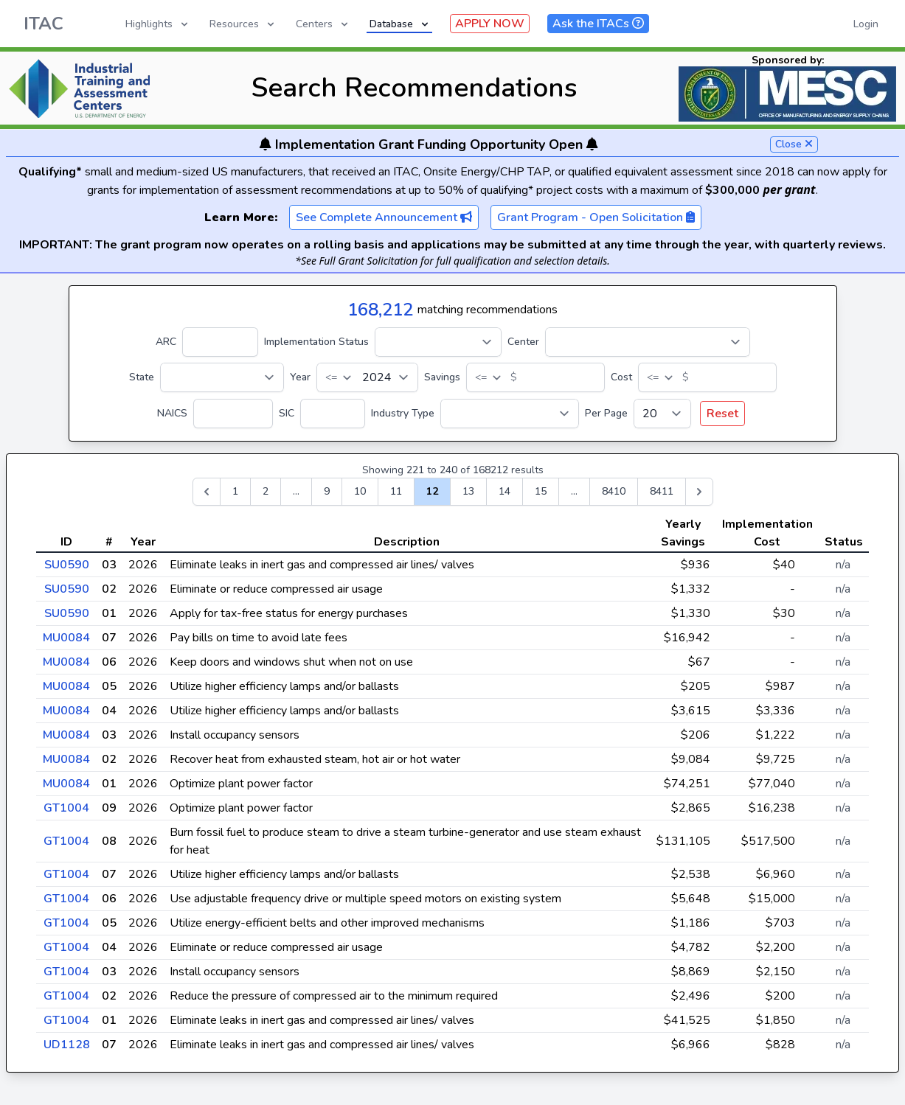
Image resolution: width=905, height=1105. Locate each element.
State (141, 377)
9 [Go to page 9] (327, 491)
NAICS (172, 413)
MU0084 (66, 638)
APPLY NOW (489, 23)
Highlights (157, 24)
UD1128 (67, 1044)
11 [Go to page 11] (396, 491)
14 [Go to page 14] (504, 491)
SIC (286, 413)
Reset (722, 413)
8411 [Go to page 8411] (661, 491)
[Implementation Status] (438, 342)
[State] (222, 377)
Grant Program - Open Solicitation (596, 217)
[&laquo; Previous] (207, 492)
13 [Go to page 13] (468, 491)
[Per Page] (662, 413)
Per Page (606, 413)
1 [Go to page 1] (235, 491)
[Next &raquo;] (699, 492)
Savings (442, 377)
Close (794, 144)
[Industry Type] (509, 413)
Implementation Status (316, 342)
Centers (323, 24)
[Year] (367, 377)
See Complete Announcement (384, 217)
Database (400, 24)
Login (865, 24)
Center (523, 342)
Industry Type (402, 413)
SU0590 (66, 565)
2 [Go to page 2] (265, 491)
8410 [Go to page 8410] (613, 491)
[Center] (647, 342)
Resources (243, 24)
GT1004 (66, 808)
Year (300, 377)
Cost (621, 377)
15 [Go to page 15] (541, 491)
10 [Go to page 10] (360, 491)
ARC (166, 342)
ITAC (43, 23)
